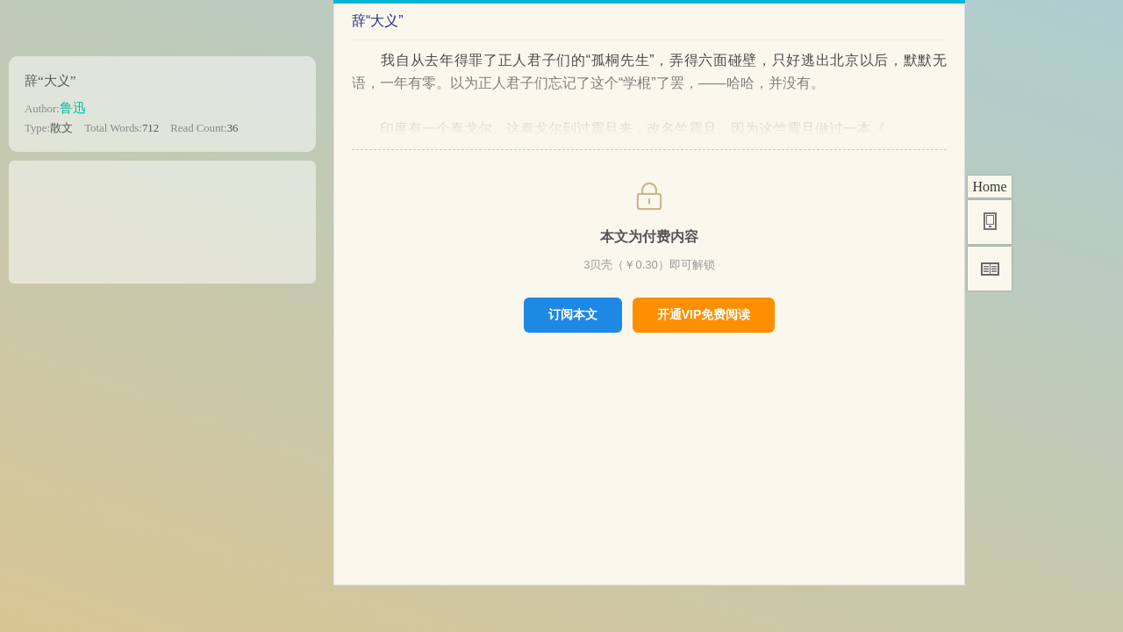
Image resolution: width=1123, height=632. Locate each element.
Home (989, 186)
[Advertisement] (162, 216)
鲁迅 (73, 107)
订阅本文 (572, 314)
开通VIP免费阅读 (704, 314)
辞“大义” (50, 80)
